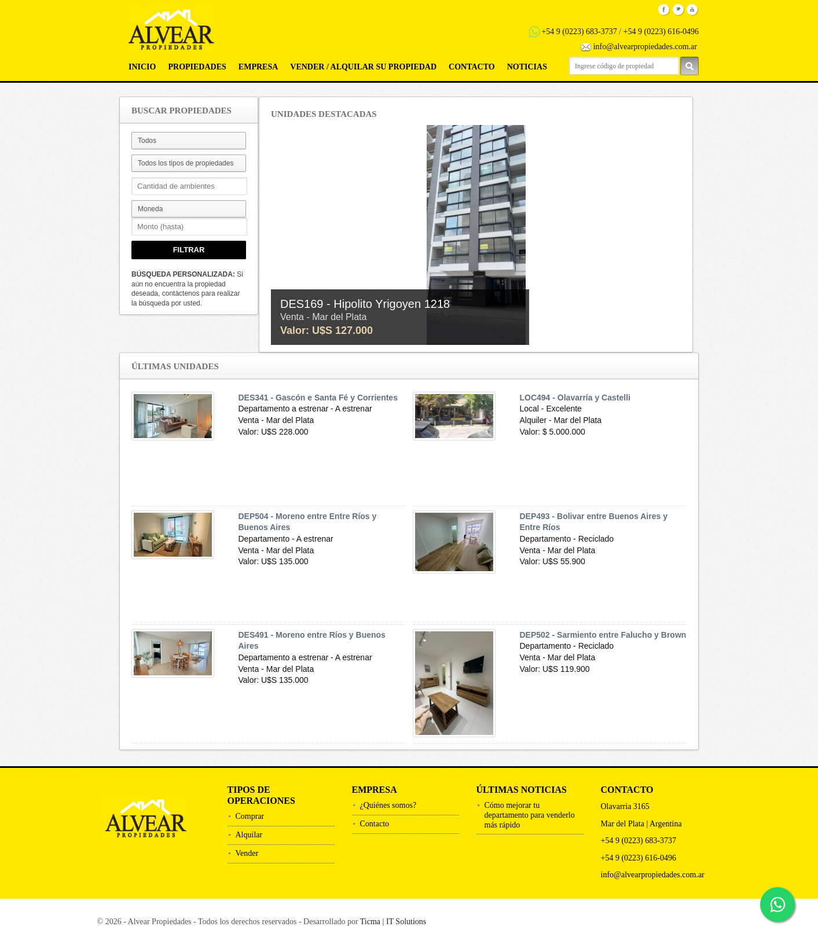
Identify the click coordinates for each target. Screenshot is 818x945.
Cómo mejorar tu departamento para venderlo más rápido (530, 815)
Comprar (250, 816)
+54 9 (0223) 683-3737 (579, 31)
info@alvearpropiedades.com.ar (645, 46)
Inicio (142, 66)
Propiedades (197, 66)
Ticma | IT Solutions (393, 921)
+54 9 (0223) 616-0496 (661, 31)
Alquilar (249, 834)
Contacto (472, 66)
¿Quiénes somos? (388, 805)
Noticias (527, 66)
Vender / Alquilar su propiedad (363, 66)
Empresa (258, 66)
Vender (247, 853)
